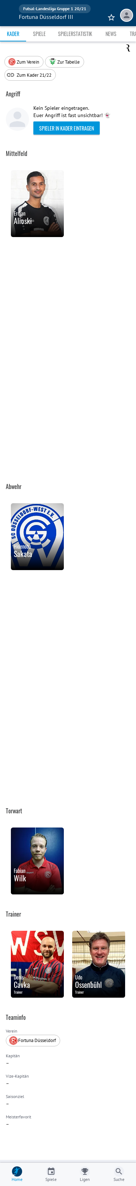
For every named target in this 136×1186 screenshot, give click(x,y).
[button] (64, 62)
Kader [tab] (13, 33)
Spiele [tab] (39, 33)
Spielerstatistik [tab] (75, 33)
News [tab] (111, 33)
